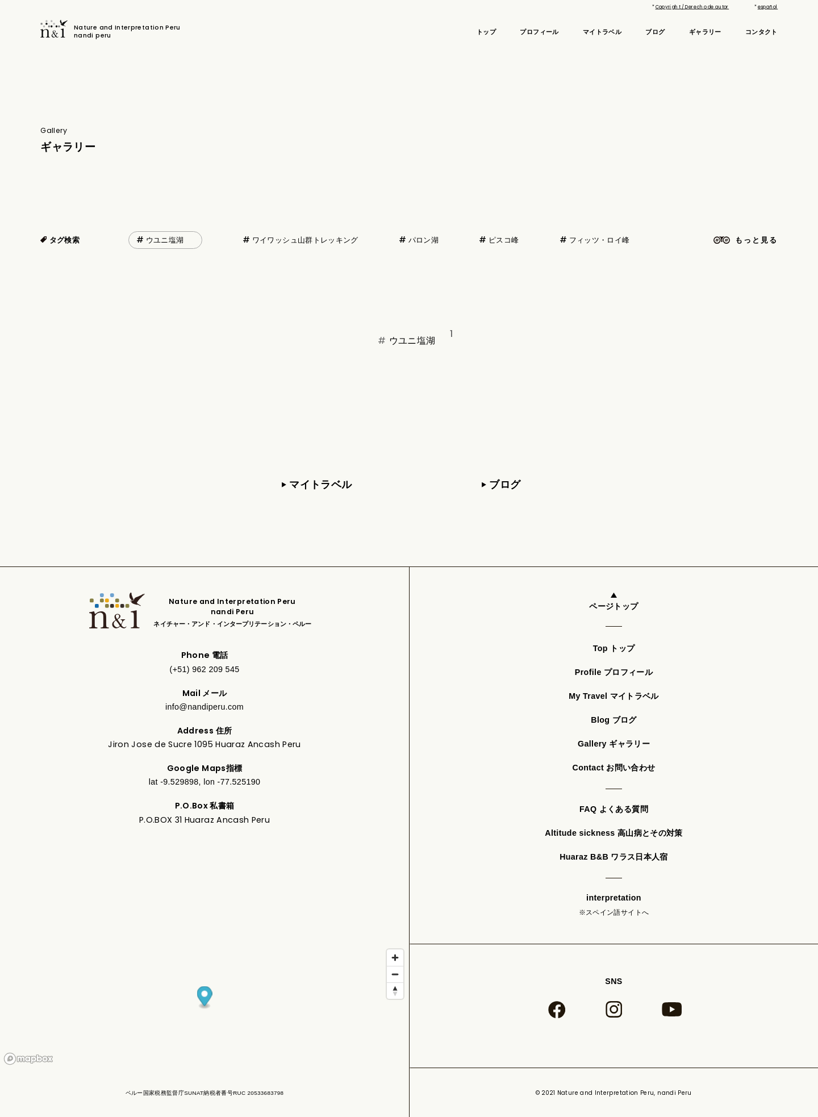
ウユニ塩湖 (165, 240)
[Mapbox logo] (28, 1058)
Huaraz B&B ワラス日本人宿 (614, 856)
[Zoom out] (395, 974)
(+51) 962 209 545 (205, 669)
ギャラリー (705, 31)
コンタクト (761, 31)
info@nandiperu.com (204, 706)
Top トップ (614, 648)
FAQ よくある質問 (613, 809)
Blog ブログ (613, 719)
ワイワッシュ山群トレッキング (305, 240)
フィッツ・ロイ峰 (599, 240)
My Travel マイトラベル (614, 696)
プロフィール (539, 31)
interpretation (614, 905)
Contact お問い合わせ (614, 767)
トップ (486, 31)
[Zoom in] (395, 957)
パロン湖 (423, 240)
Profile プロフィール (614, 672)
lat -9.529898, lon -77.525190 (205, 781)
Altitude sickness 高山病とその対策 (613, 832)
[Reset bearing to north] (395, 990)
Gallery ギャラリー (614, 743)
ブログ (655, 31)
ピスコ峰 (504, 240)
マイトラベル (602, 31)
